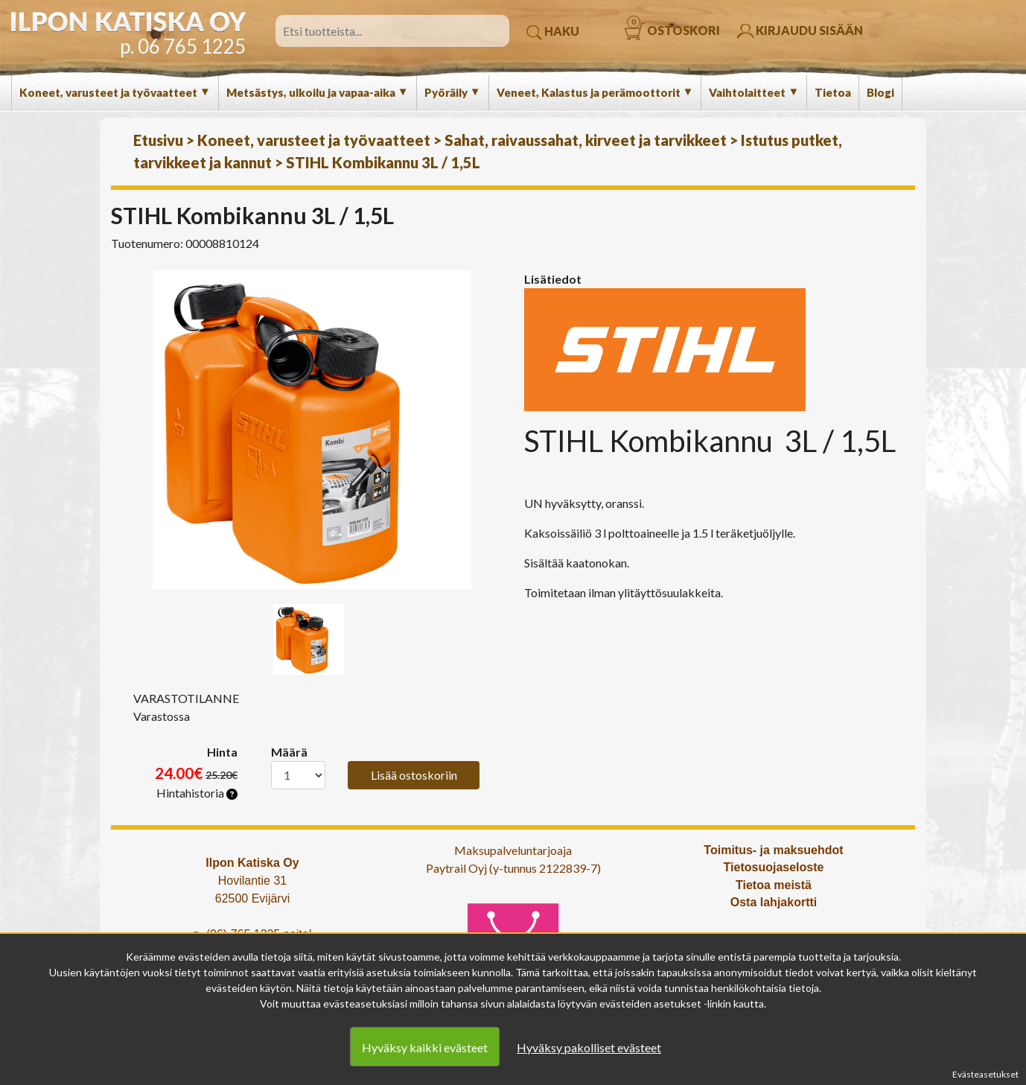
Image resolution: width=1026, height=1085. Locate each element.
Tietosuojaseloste (774, 867)
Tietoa (833, 92)
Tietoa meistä (774, 885)
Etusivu (158, 140)
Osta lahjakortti (773, 902)
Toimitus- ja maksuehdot (773, 850)
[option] (311, 429)
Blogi (880, 92)
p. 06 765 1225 (183, 46)
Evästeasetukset (985, 1074)
